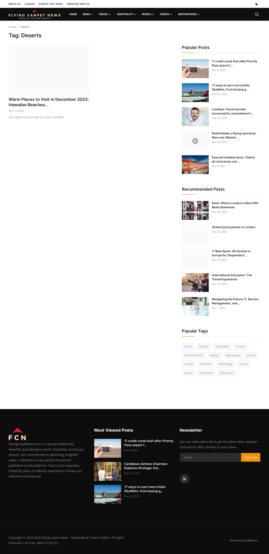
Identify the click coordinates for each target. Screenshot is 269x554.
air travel (205, 364)
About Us (15, 4)
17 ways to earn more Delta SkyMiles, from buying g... (231, 87)
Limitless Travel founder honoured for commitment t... (232, 111)
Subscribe (251, 457)
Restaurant (233, 355)
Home (73, 14)
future (188, 373)
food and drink (194, 355)
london (214, 355)
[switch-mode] (257, 3)
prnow (251, 355)
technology (225, 364)
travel (188, 346)
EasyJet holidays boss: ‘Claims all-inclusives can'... (233, 159)
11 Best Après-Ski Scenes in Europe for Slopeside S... (231, 253)
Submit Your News (51, 4)
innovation (206, 373)
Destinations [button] (188, 14)
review (243, 364)
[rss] (184, 479)
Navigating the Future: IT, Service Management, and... (235, 301)
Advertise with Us (78, 4)
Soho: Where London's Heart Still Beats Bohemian (235, 205)
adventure (226, 373)
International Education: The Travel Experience (232, 277)
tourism (204, 346)
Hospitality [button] (126, 14)
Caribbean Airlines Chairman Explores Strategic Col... (145, 466)
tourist (240, 346)
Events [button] (166, 14)
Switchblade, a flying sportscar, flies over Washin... (234, 135)
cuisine (189, 364)
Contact (30, 4)
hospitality (222, 346)
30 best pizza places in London (234, 227)
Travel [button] (105, 14)
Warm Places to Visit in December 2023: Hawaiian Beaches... (49, 102)
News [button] (88, 14)
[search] (257, 14)
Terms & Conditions (243, 540)
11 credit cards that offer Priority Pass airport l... (234, 63)
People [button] (148, 14)
